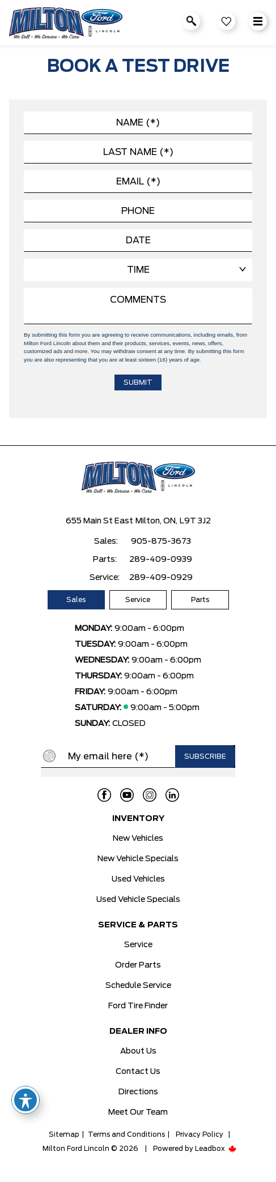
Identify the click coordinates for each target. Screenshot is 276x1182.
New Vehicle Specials (138, 859)
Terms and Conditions (126, 1134)
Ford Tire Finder (138, 1006)
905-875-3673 (161, 541)
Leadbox (216, 1148)
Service (137, 599)
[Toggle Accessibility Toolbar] (25, 1100)
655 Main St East (99, 521)
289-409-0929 (161, 578)
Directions (138, 1092)
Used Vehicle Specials (138, 900)
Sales (76, 599)
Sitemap (64, 1134)
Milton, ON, (156, 521)
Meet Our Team (138, 1112)
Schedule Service (138, 986)
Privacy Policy (199, 1134)
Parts (200, 599)
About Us (138, 1051)
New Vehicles (138, 839)
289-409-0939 (160, 560)
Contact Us (138, 1072)
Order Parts (138, 965)
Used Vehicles (138, 879)
